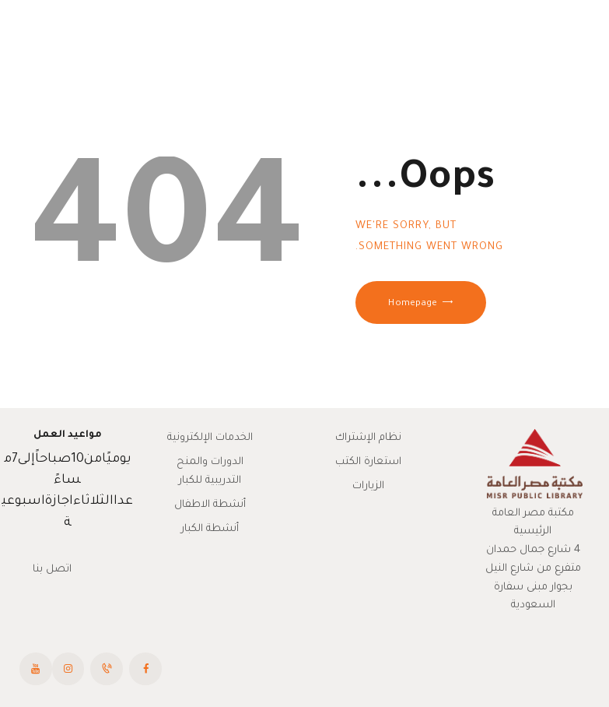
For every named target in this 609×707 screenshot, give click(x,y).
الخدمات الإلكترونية (210, 438)
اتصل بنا (52, 569)
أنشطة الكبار (210, 529)
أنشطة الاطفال (210, 505)
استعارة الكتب (368, 462)
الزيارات (368, 486)
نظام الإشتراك (368, 438)
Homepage (412, 304)
